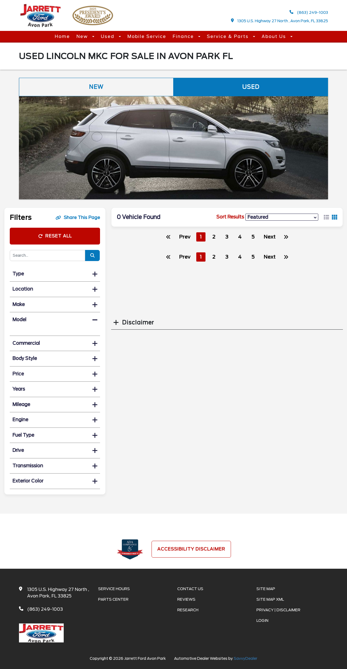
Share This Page (78, 217)
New (82, 36)
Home (62, 36)
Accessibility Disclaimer (191, 549)
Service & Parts (228, 36)
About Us (275, 36)
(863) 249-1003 (309, 12)
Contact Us (190, 589)
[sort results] (281, 217)
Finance (184, 36)
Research (187, 610)
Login (262, 620)
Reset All (55, 236)
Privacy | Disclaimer (278, 610)
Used (108, 36)
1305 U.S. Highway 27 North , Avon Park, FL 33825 (279, 20)
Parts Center (113, 599)
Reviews (186, 599)
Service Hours (114, 589)
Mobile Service (146, 36)
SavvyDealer (245, 658)
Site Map (265, 589)
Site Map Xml (270, 599)
